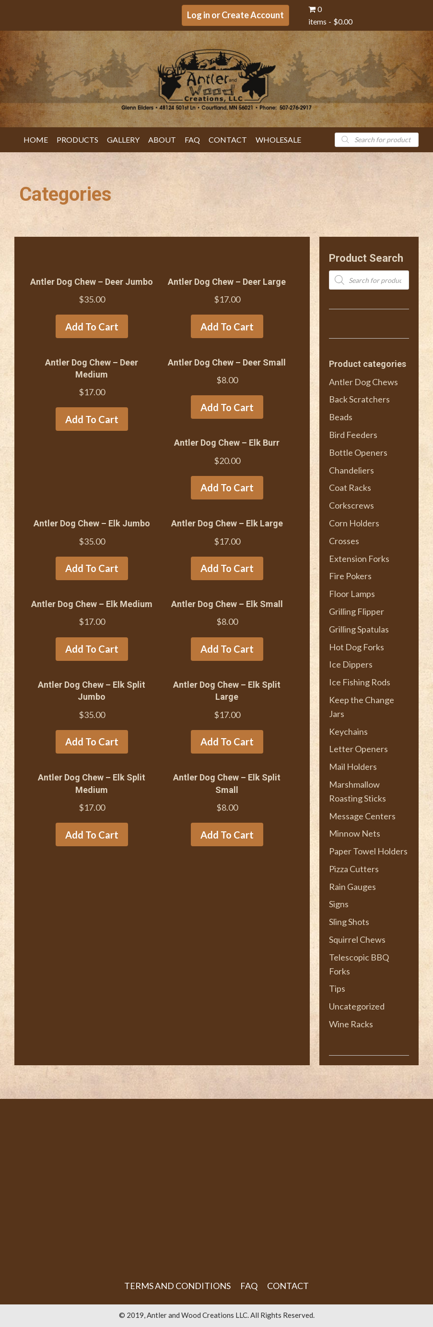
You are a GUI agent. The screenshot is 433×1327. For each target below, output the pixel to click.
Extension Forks (359, 558)
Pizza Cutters (354, 869)
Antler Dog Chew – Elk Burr (227, 443)
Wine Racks (351, 1024)
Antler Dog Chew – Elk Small (227, 604)
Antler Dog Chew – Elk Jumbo (92, 523)
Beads (340, 417)
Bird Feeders (353, 434)
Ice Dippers (351, 664)
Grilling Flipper (356, 611)
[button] (235, 15)
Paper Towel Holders (368, 851)
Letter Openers (358, 748)
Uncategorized (357, 1006)
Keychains (348, 731)
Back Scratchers (359, 399)
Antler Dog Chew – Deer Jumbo (91, 282)
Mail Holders (353, 766)
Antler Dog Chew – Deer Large (227, 282)
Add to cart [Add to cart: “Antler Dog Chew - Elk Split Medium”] (91, 834)
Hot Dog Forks (356, 647)
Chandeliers (351, 470)
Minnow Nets (354, 833)
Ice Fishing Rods (359, 682)
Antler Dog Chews (363, 382)
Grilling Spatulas (359, 629)
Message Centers (362, 816)
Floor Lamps (352, 593)
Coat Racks (350, 487)
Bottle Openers (358, 452)
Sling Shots (349, 921)
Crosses (344, 541)
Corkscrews (351, 505)
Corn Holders (354, 523)
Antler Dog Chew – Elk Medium (91, 604)
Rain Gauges (352, 886)
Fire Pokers (350, 576)
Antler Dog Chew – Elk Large (227, 523)
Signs (339, 904)
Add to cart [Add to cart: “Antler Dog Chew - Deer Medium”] (91, 419)
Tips (337, 988)
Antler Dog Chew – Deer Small (227, 362)
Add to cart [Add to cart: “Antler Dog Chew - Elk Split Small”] (227, 834)
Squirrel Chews (357, 939)
